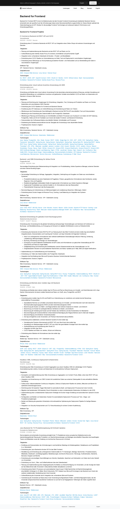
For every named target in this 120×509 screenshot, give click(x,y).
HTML (57, 150)
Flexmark (86, 351)
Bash (80, 78)
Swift (21, 349)
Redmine (30, 354)
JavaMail (45, 146)
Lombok (57, 146)
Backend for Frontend (34, 80)
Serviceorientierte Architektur (63, 152)
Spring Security (40, 142)
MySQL (60, 78)
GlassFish (69, 495)
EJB (31, 495)
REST (24, 78)
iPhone (41, 269)
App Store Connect (77, 352)
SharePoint (23, 499)
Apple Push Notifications (50, 276)
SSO (71, 140)
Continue (93, 3)
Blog (82, 8)
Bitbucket (75, 276)
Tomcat (92, 351)
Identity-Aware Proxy (48, 80)
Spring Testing (32, 144)
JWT (33, 78)
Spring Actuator (42, 144)
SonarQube (23, 148)
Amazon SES (95, 148)
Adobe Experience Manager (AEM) (58, 209)
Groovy (88, 146)
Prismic (52, 421)
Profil (75, 8)
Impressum (64, 506)
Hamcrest (97, 352)
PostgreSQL (32, 140)
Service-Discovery (45, 154)
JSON (29, 78)
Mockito (72, 146)
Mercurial (43, 209)
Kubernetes (42, 135)
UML (47, 497)
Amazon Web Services (31, 73)
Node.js (70, 150)
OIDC (48, 78)
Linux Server (43, 73)
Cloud (79, 154)
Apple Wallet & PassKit (35, 276)
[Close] (99, 3)
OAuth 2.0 (54, 78)
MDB (34, 495)
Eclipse (82, 497)
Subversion (89, 497)
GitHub (44, 148)
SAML (57, 140)
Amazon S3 (51, 148)
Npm (74, 150)
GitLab (51, 352)
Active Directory (88, 495)
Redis (42, 140)
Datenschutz (72, 506)
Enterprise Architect (66, 497)
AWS (21, 73)
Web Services (36, 497)
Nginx (52, 150)
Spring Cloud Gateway (76, 144)
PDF (26, 276)
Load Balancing (24, 154)
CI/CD (66, 78)
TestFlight (67, 352)
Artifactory (35, 352)
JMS (38, 495)
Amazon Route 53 (84, 148)
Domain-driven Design (35, 152)
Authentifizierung (57, 154)
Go (21, 78)
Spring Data (68, 142)
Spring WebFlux (89, 144)
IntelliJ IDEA (23, 152)
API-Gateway (78, 152)
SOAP (43, 497)
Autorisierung (67, 154)
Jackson (51, 146)
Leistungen (66, 8)
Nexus (35, 148)
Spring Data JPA (78, 142)
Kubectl (79, 150)
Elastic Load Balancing (43, 150)
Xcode (62, 352)
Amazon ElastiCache (71, 148)
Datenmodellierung (48, 152)
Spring (26, 140)
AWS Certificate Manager (27, 150)
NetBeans (76, 497)
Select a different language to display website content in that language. (39, 3)
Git (26, 354)
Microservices (34, 154)
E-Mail (74, 154)
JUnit (62, 146)
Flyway (30, 148)
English (98, 8)
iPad (26, 344)
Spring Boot (89, 140)
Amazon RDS (60, 148)
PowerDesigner (55, 497)
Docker (47, 140)
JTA (52, 495)
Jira (84, 150)
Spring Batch (60, 142)
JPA (29, 146)
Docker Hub (81, 421)
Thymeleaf (23, 146)
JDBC (56, 495)
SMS (65, 276)
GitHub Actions (73, 78)
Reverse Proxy (60, 80)
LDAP (95, 495)
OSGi (25, 207)
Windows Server (25, 490)
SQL (38, 140)
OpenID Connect (41, 78)
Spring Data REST (89, 142)
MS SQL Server (37, 207)
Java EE (26, 495)
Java (21, 140)
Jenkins (83, 146)
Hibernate (38, 146)
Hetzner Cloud (52, 73)
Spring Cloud (52, 144)
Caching (90, 207)
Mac (95, 150)
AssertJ (67, 146)
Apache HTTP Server (80, 207)
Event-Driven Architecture (53, 499)
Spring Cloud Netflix (63, 144)
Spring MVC (31, 142)
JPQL (32, 146)
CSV (83, 140)
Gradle (70, 276)
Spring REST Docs (56, 274)
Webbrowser (50, 135)
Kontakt (89, 8)
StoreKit (56, 352)
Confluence (89, 150)
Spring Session (50, 142)
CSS (83, 349)
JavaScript (63, 150)
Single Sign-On (64, 140)
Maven (94, 146)
